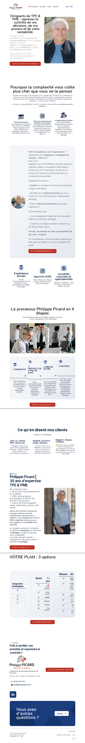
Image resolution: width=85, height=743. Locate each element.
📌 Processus (33, 7)
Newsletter (72, 731)
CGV (73, 738)
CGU (73, 735)
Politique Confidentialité (63, 735)
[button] (69, 6)
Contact (55, 7)
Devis (49, 7)
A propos (42, 7)
